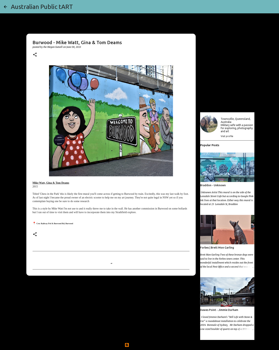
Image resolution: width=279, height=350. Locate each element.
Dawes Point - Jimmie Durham (219, 309)
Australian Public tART (42, 6)
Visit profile (227, 136)
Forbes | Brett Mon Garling (217, 247)
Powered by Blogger (139, 345)
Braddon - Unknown (213, 185)
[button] (35, 54)
